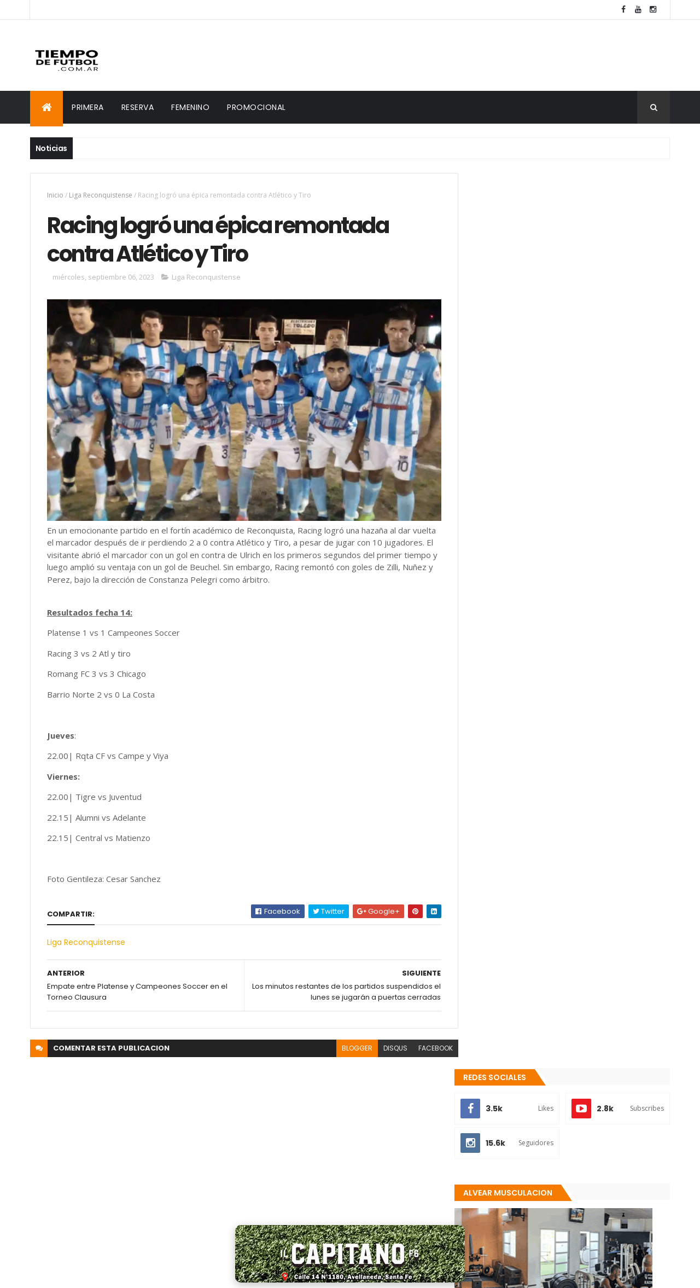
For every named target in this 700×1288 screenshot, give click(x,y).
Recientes (521, 1154)
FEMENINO (190, 107)
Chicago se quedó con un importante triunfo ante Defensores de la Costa (591, 1111)
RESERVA (137, 107)
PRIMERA (88, 107)
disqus (387, 1044)
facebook (427, 1044)
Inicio (55, 195)
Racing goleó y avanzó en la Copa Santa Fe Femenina (583, 1066)
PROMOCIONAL (256, 107)
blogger (349, 1044)
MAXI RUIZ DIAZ (192, 1272)
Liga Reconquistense (100, 195)
